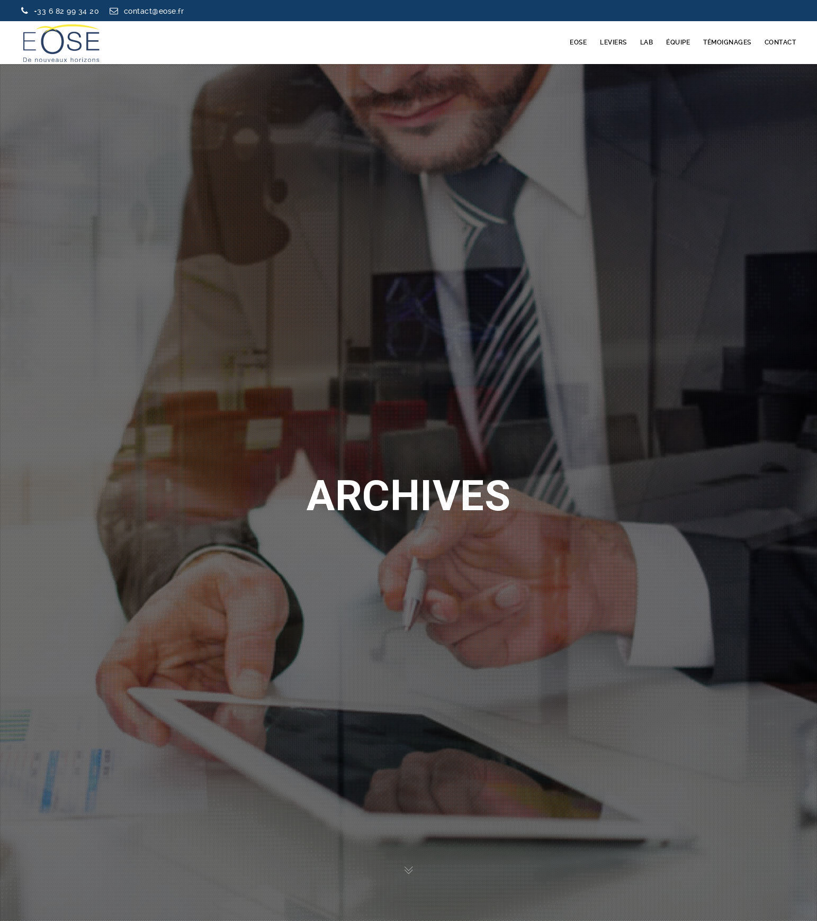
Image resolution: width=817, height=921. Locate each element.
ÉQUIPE (678, 42)
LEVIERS (613, 42)
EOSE (578, 42)
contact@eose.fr (154, 11)
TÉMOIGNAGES (727, 42)
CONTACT (780, 42)
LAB (646, 42)
